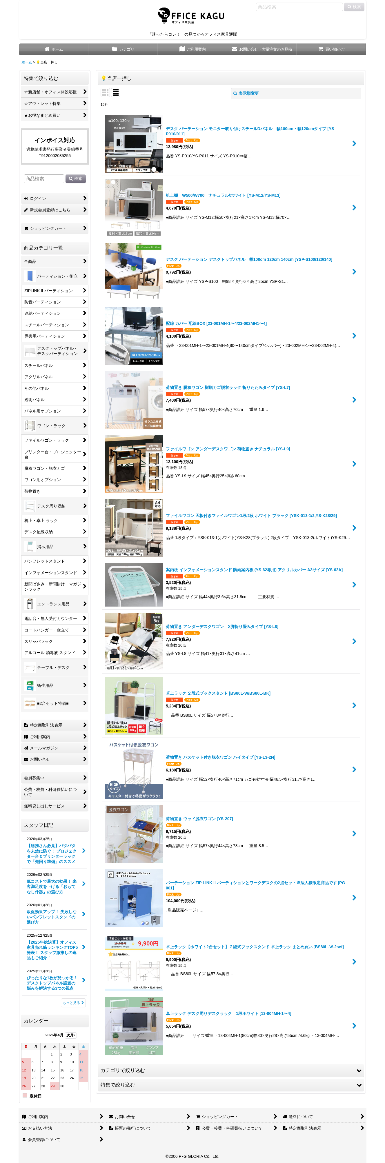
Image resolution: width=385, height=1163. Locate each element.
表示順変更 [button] (246, 93)
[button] (231, 1070)
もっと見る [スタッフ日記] (73, 1003)
